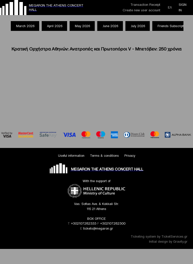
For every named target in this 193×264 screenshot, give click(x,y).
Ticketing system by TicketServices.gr (159, 236)
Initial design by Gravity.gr (168, 241)
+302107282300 (112, 223)
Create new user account (141, 10)
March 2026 (25, 26)
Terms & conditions (104, 155)
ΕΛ (170, 7)
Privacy (129, 155)
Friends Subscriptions (174, 26)
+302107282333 (83, 223)
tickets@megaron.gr (98, 228)
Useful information (71, 155)
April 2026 (54, 26)
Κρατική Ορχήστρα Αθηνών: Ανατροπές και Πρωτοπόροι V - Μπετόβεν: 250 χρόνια (96, 49)
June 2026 (110, 26)
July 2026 (138, 26)
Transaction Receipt (145, 5)
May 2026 (82, 26)
